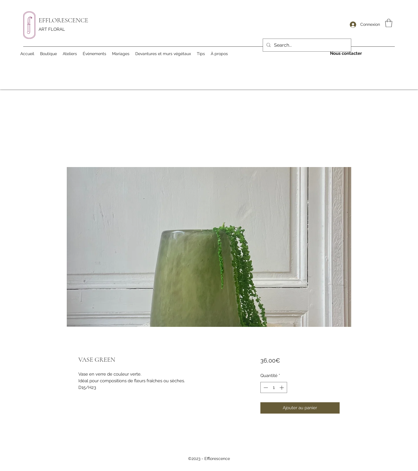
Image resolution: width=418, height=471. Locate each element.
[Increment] (282, 387)
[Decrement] (265, 387)
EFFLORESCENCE (63, 20)
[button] (388, 23)
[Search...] (306, 45)
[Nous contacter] (346, 53)
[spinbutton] (273, 387)
